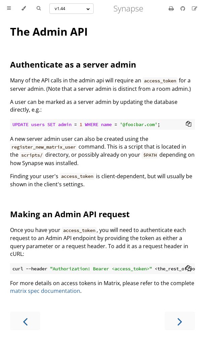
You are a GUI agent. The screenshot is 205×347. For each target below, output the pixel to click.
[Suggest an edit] (194, 8)
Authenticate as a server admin (73, 64)
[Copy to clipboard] (188, 124)
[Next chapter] (180, 321)
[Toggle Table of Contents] (9, 8)
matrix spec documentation (45, 291)
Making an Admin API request (70, 214)
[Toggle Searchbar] (38, 8)
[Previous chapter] (25, 321)
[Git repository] (183, 8)
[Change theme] (23, 8)
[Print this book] (172, 8)
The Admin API (49, 31)
